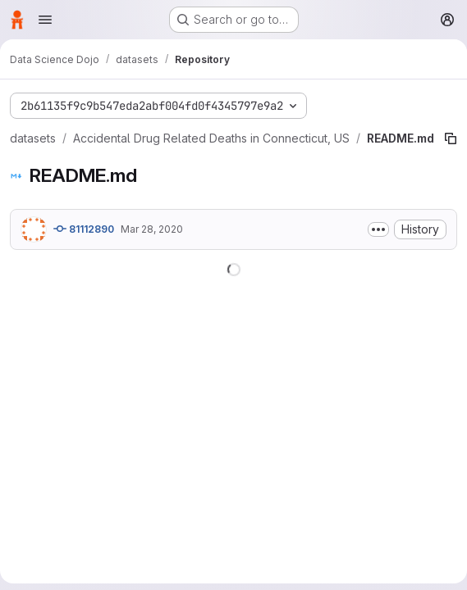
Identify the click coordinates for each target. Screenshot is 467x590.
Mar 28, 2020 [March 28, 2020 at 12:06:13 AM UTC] (152, 229)
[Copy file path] (450, 138)
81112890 (83, 228)
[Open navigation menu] (45, 20)
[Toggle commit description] (378, 229)
